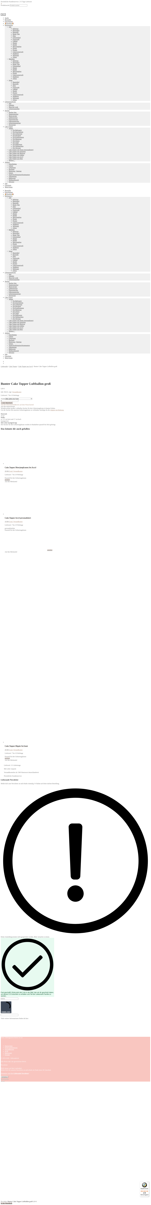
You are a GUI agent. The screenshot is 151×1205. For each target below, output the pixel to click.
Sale (6, 183)
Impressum (8, 1053)
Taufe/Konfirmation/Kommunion (19, 175)
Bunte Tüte (16, 34)
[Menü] (148, 1182)
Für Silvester (17, 148)
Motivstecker (13, 116)
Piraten (15, 50)
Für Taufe (16, 142)
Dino (14, 36)
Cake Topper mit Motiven (17, 153)
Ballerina (15, 29)
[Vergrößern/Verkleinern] (1, 1079)
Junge (10, 80)
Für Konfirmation (18, 137)
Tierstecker (12, 125)
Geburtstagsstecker (15, 123)
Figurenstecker (13, 119)
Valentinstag (13, 176)
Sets (10, 103)
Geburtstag (12, 167)
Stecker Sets (13, 112)
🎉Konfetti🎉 (9, 23)
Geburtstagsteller (14, 109)
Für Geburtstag (17, 134)
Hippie (15, 43)
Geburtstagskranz (10, 102)
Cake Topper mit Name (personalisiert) (21, 150)
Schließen (4, 1077)
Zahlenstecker (13, 118)
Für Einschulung (18, 132)
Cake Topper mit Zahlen (16, 155)
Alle (10, 27)
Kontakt (7, 1055)
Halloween (12, 178)
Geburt (11, 166)
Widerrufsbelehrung (11, 1048)
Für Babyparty (17, 130)
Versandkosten (16, 392)
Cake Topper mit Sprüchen (17, 151)
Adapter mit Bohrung (57, 410)
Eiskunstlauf (17, 37)
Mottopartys (8, 196)
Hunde (15, 45)
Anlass (11, 128)
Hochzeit (11, 169)
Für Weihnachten (18, 146)
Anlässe (7, 162)
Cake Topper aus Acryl (16, 157)
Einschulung (9, 21)
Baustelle (16, 32)
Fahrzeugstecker (14, 121)
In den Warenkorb (7, 403)
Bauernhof (16, 30)
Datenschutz (9, 1046)
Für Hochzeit (17, 135)
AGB (6, 1051)
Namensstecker (13, 114)
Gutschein (8, 185)
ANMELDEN (6, 1007)
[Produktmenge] (9, 401)
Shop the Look (13, 107)
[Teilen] (5, 1079)
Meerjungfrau (17, 46)
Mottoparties (9, 25)
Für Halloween (17, 144)
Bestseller (8, 20)
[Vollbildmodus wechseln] (3, 1079)
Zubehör (11, 105)
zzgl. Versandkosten (77, 452)
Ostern (11, 173)
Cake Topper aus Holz (16, 159)
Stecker (7, 110)
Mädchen (12, 59)
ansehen (7, 480)
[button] (17, 405)
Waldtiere (16, 53)
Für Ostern (16, 141)
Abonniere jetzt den (15, 1073)
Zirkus (15, 57)
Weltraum (16, 55)
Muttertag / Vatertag (15, 171)
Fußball (15, 41)
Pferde (15, 48)
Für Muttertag (17, 139)
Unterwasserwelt (18, 52)
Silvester (11, 182)
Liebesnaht (4, 366)
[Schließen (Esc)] (7, 1079)
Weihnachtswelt (14, 180)
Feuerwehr (16, 39)
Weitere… (12, 160)
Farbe (3, 399)
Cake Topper (9, 126)
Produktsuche (5, 5)
